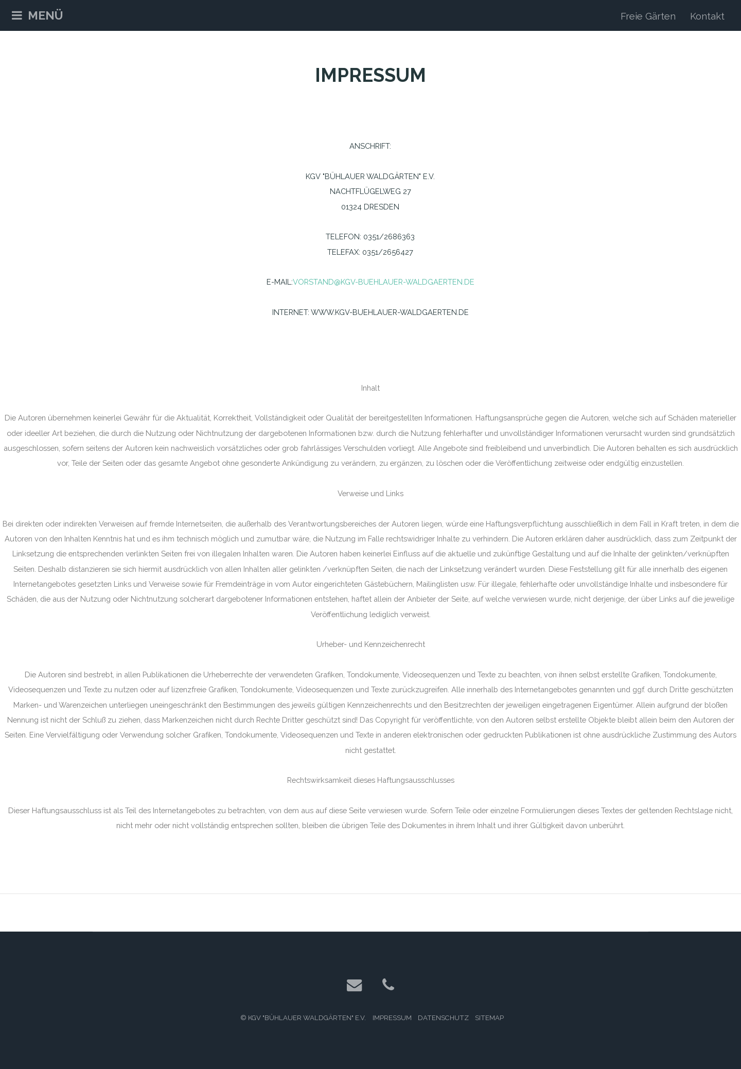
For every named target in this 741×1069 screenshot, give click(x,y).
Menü (45, 15)
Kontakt (707, 16)
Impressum (392, 1018)
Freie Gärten (648, 16)
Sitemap (489, 1018)
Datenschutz (443, 1018)
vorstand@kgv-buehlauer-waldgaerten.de (383, 281)
